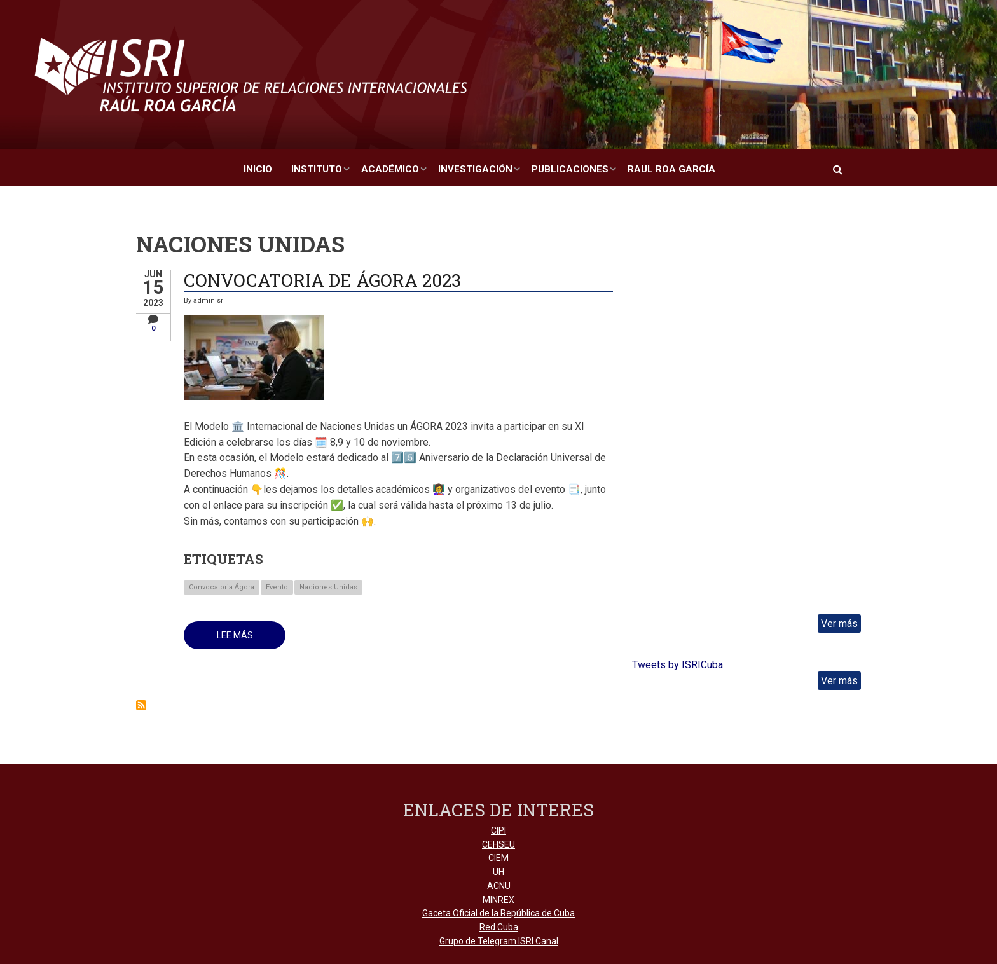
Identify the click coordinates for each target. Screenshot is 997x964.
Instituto (316, 169)
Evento (277, 587)
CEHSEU (498, 844)
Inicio (258, 169)
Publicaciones (570, 169)
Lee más (251, 639)
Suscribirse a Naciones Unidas (141, 705)
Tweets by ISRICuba (677, 665)
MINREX (498, 900)
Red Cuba (498, 927)
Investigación (475, 169)
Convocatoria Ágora (221, 587)
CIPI (498, 830)
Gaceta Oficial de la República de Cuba (498, 913)
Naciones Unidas (328, 587)
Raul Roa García (671, 169)
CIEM (498, 858)
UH (498, 872)
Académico (390, 169)
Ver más (839, 623)
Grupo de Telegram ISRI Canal (498, 941)
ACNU (499, 886)
